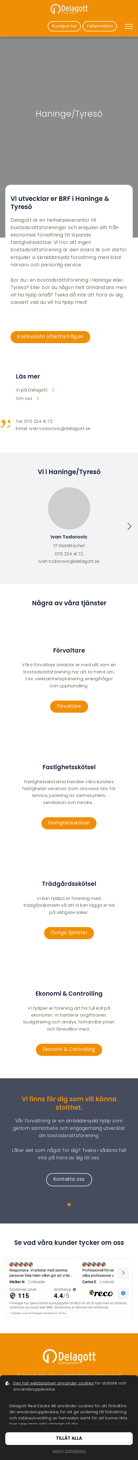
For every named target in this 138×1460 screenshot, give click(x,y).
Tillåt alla (69, 1438)
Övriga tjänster (69, 933)
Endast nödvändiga (69, 1451)
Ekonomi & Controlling (69, 1049)
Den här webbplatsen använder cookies (53, 1384)
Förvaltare (69, 706)
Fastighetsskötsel (69, 823)
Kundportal (64, 26)
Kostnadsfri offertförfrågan (50, 337)
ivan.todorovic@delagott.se (69, 561)
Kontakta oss (69, 1179)
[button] (129, 527)
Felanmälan (100, 26)
